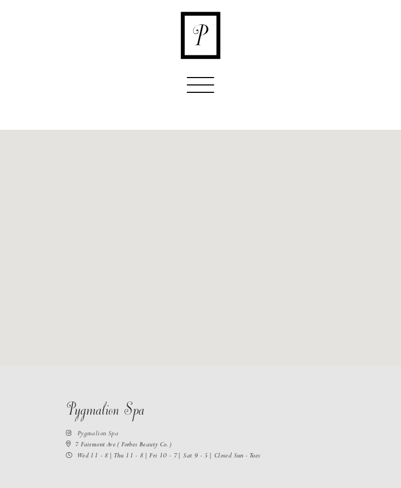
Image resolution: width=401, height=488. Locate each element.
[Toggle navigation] (200, 89)
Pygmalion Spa (92, 434)
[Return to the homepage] (200, 35)
